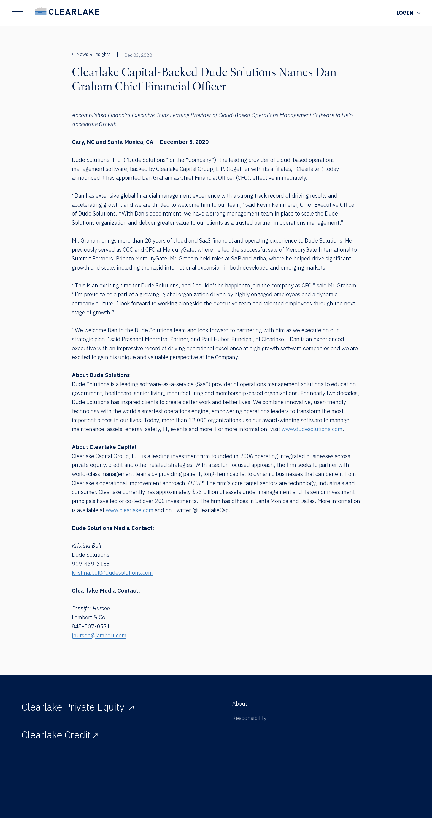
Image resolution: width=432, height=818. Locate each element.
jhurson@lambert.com (99, 635)
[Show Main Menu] (17, 11)
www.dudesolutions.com (312, 429)
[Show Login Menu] (408, 12)
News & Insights (91, 54)
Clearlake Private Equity (77, 707)
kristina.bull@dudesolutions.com (112, 572)
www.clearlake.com (129, 510)
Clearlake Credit (59, 736)
